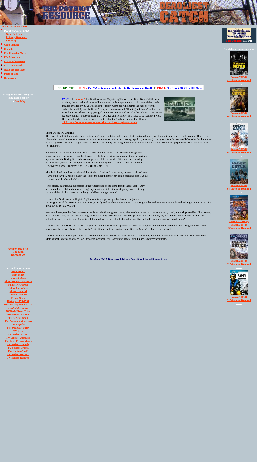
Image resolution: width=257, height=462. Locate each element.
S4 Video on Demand (239, 188)
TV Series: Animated (18, 337)
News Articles (14, 33)
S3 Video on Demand (239, 228)
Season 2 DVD (239, 260)
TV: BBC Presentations (18, 341)
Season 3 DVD (239, 224)
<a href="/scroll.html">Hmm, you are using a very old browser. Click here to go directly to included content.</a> (128, 87)
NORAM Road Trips (18, 311)
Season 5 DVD (239, 149)
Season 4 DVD (239, 185)
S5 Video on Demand (239, 152)
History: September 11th (18, 304)
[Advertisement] (18, 175)
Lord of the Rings (18, 307)
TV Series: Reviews (18, 357)
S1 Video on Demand (239, 300)
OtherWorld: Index (18, 314)
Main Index (18, 271)
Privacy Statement (16, 37)
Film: (18, 278)
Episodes (9, 48)
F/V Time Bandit (13, 65)
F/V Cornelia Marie (15, 53)
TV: (18, 321)
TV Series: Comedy (18, 344)
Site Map (11, 40)
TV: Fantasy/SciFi (18, 351)
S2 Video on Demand (239, 264)
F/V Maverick (12, 57)
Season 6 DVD (239, 113)
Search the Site (18, 248)
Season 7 (80, 99)
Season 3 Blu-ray (239, 221)
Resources (10, 77)
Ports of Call (11, 73)
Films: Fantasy (18, 294)
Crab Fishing (11, 44)
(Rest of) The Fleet (14, 69)
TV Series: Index (18, 317)
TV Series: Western (18, 354)
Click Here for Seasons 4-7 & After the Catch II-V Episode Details (99, 122)
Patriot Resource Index (14, 26)
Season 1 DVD (239, 296)
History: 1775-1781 (18, 301)
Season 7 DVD (239, 77)
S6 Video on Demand (239, 116)
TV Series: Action (18, 334)
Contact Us (18, 255)
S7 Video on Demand (239, 80)
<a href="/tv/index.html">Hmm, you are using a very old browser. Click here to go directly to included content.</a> (239, 35)
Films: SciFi (18, 297)
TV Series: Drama (18, 347)
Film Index (18, 274)
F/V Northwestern (14, 61)
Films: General (18, 291)
